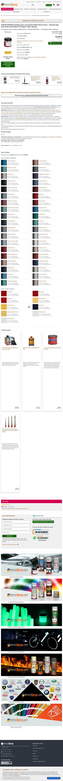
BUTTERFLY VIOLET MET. (12, 233)
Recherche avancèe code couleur (10, 482)
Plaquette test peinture (13, 100)
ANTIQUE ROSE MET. (42, 193)
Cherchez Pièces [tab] (40, 453)
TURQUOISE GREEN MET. (12, 313)
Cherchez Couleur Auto (7, 9)
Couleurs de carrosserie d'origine (16, 514)
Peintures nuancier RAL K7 (16, 665)
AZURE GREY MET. (42, 199)
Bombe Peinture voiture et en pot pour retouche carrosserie (17, 15)
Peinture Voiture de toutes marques (16, 640)
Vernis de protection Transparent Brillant (46, 143)
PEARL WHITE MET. (42, 273)
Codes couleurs (35, 696)
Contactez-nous (35, 694)
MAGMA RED (9, 330)
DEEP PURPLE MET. (11, 246)
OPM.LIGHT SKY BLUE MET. (12, 273)
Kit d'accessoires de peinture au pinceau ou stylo (10, 380)
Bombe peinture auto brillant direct (33, 101)
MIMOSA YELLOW (42, 330)
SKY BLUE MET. (10, 306)
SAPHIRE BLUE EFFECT (43, 293)
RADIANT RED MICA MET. (12, 286)
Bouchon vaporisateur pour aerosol (13, 124)
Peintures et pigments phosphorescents (16, 565)
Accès (48, 5)
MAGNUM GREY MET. (11, 259)
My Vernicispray (57, 1)
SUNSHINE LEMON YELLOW (12, 343)
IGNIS (36, 57)
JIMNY (39, 57)
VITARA (21, 58)
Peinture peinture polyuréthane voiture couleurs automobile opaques (56, 78)
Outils (44, 1)
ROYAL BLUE (41, 337)
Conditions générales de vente (38, 686)
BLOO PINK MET (10, 206)
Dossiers (39, 1)
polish (32, 143)
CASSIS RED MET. (41, 233)
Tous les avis (35, 688)
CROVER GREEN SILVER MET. (13, 239)
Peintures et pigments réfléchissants (16, 590)
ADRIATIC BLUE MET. (11, 193)
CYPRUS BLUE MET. (42, 239)
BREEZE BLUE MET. (11, 226)
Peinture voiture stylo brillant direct (12, 108)
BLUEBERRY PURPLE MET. (43, 206)
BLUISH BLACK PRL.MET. (12, 219)
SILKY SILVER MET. (42, 299)
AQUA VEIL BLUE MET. (11, 199)
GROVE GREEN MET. (11, 253)
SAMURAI (43, 57)
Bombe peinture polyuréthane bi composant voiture (54, 101)
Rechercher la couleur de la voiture (33, 20)
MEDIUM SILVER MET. (11, 266)
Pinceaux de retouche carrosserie (12, 116)
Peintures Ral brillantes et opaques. (16, 540)
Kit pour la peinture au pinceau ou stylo (33, 108)
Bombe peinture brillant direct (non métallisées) (14, 77)
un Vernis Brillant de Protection (54, 169)
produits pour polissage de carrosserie (19, 143)
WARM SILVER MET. (42, 313)
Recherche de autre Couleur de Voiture (8, 64)
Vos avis (5, 439)
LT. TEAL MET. (41, 253)
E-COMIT (33, 708)
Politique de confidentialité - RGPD (39, 699)
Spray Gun (23, 150)
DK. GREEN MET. (41, 246)
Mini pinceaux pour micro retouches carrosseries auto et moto (34, 116)
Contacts (49, 1)
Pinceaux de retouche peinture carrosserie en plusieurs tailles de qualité (10, 415)
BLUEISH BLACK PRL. (11, 213)
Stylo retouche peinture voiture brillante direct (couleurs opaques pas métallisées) (35, 78)
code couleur (23, 476)
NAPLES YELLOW (10, 337)
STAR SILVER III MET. (42, 306)
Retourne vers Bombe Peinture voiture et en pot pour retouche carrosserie (21, 92)
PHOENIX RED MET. (11, 279)
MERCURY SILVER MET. (43, 266)
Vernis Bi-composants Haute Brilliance (13, 145)
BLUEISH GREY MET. (42, 213)
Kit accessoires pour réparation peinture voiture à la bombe (55, 108)
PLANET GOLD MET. (42, 279)
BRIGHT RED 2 (41, 323)
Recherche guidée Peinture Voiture (43, 459)
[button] (58, 5)
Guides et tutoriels (30, 1)
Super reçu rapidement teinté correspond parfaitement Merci (15, 446)
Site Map (34, 691)
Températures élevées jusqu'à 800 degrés (16, 615)
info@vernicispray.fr (8, 691)
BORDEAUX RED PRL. (42, 219)
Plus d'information (16, 775)
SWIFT (18, 58)
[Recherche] (26, 5)
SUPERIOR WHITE (42, 343)
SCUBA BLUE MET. (10, 299)
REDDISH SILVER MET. (11, 293)
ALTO (33, 57)
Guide (38, 140)
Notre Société (35, 683)
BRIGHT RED (41, 226)
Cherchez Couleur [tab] (10, 453)
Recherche (9, 474)
